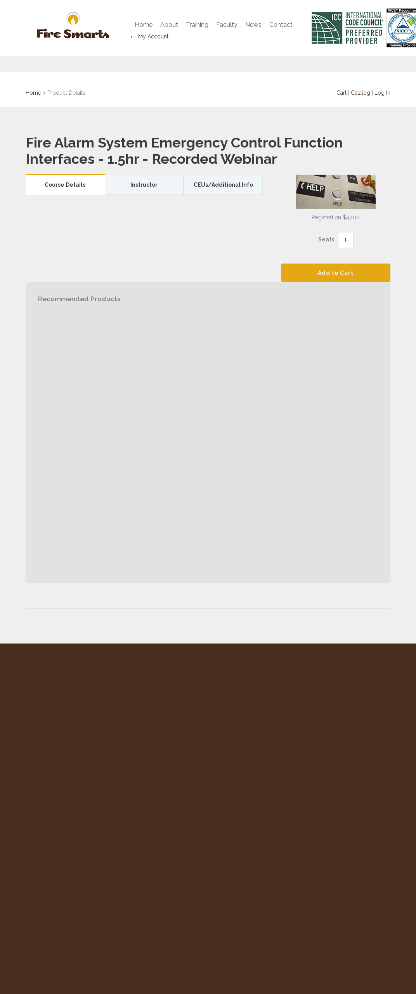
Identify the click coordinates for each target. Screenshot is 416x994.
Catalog (360, 93)
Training (197, 24)
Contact (281, 24)
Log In (382, 93)
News (253, 24)
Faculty (226, 24)
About (169, 24)
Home (144, 24)
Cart (341, 93)
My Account (153, 36)
